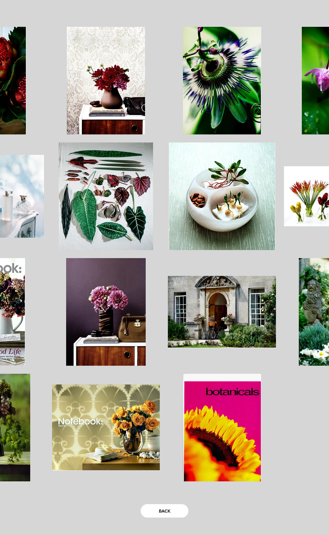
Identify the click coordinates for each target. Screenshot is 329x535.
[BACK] (164, 511)
